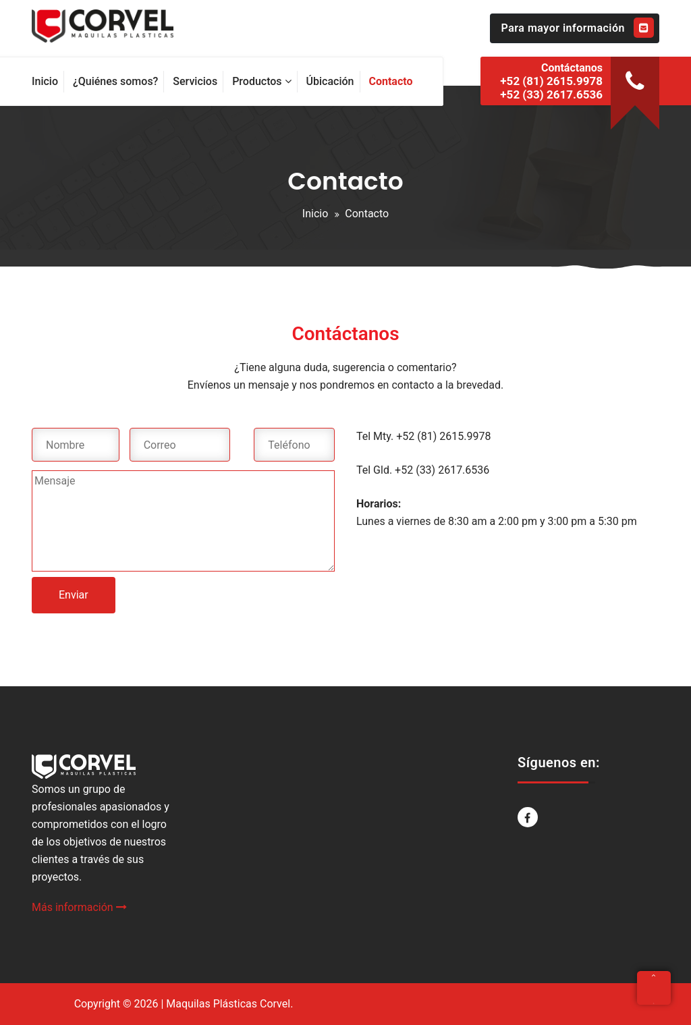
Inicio (315, 213)
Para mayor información (577, 28)
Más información (79, 907)
